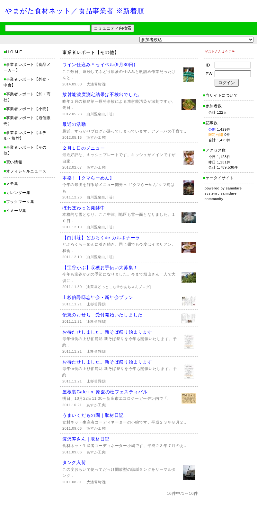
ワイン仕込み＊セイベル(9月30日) (98, 64)
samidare (234, 188)
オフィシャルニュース (26, 171)
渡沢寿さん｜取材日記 (86, 439)
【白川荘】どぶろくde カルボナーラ (101, 237)
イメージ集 (16, 210)
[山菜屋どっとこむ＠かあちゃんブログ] (118, 287)
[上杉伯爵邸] (95, 304)
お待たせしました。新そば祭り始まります (107, 332)
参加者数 (212, 106)
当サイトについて (222, 95)
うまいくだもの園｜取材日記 (93, 415)
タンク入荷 (74, 462)
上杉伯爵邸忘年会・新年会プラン (97, 297)
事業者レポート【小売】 (28, 109)
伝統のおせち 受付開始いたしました (102, 314)
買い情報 (14, 162)
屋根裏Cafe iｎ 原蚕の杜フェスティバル (105, 391)
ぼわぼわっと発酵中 (83, 207)
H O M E (14, 52)
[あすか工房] (95, 137)
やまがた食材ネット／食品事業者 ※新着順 (74, 10)
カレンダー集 (18, 192)
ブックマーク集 (20, 201)
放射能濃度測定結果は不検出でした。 (102, 94)
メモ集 (12, 183)
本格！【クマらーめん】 (88, 177)
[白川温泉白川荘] (99, 114)
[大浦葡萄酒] (95, 84)
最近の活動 (74, 124)
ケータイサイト (220, 178)
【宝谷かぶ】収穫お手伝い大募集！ (100, 267)
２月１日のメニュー (83, 148)
